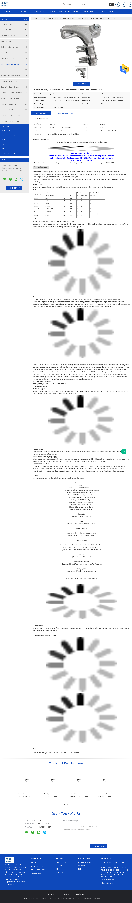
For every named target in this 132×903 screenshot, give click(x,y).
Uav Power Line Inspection (14, 121)
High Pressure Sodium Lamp (14, 115)
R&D (79, 869)
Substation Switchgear (14, 104)
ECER (106, 898)
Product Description (64, 113)
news (3, 144)
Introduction (61, 863)
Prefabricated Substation (14, 81)
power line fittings (40, 752)
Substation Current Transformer (14, 93)
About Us (40, 11)
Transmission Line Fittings (14, 64)
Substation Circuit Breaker (14, 87)
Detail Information (41, 113)
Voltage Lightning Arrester (14, 98)
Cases (3, 149)
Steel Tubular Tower (14, 36)
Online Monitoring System (14, 47)
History (59, 866)
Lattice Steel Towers (14, 30)
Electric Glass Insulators (14, 58)
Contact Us (88, 11)
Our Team (59, 872)
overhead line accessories (57, 752)
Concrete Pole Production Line (14, 53)
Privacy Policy (64, 894)
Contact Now (81, 83)
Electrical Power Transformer (14, 70)
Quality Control (72, 11)
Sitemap (51, 894)
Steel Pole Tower (14, 24)
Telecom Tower (14, 41)
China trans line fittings (32, 898)
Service (58, 869)
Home (8, 11)
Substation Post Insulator (14, 110)
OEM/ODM (82, 866)
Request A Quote (106, 11)
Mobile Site (80, 894)
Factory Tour (56, 11)
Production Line (85, 863)
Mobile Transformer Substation (14, 76)
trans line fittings (75, 752)
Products (24, 11)
